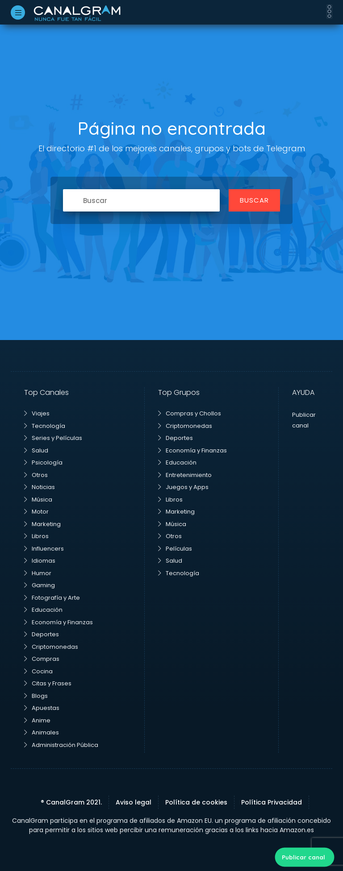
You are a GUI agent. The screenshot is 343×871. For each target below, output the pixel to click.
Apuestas (41, 708)
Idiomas (39, 560)
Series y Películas (53, 438)
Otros (36, 475)
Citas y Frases (47, 683)
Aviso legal (133, 802)
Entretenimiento (185, 475)
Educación (43, 610)
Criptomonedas (51, 647)
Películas (175, 548)
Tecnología (44, 426)
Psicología (43, 462)
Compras (41, 659)
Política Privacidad (271, 802)
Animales (41, 732)
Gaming (39, 585)
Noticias (39, 487)
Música (38, 499)
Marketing (42, 524)
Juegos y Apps (183, 487)
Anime (37, 720)
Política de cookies (196, 802)
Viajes (37, 413)
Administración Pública (61, 745)
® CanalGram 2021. (71, 802)
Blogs (36, 696)
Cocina (38, 671)
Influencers (44, 548)
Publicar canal (303, 857)
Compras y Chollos (189, 413)
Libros (36, 536)
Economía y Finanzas (58, 622)
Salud (36, 450)
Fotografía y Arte (52, 597)
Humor (37, 573)
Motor (36, 511)
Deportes (41, 634)
